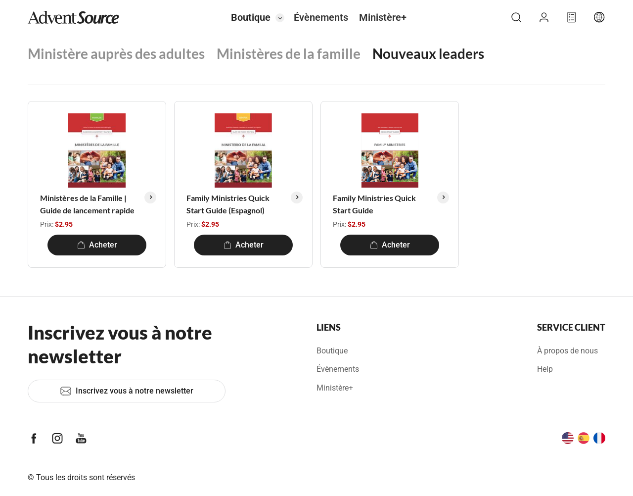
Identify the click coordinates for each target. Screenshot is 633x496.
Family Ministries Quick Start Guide (374, 204)
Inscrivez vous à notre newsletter (126, 391)
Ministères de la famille (289, 53)
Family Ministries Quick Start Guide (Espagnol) (228, 204)
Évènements (321, 17)
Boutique (251, 17)
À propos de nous (567, 350)
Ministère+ (383, 17)
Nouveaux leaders (428, 53)
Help (545, 369)
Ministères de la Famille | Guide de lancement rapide (87, 204)
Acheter (97, 244)
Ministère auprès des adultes (116, 53)
